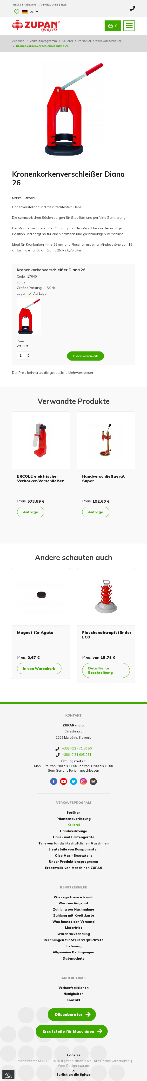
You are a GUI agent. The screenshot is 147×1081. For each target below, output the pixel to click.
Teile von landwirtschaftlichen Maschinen (73, 843)
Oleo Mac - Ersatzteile (73, 855)
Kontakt (73, 1000)
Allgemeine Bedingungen (73, 952)
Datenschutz (74, 958)
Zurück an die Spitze (73, 1072)
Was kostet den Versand (73, 922)
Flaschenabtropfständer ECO (106, 634)
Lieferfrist (73, 928)
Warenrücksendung (73, 934)
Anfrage (30, 512)
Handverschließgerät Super (103, 478)
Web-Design (67, 1066)
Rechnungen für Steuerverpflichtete (73, 940)
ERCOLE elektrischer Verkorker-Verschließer (40, 478)
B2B (64, 4)
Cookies (73, 1055)
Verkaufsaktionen (74, 988)
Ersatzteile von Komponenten (73, 849)
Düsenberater (73, 1014)
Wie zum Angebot (73, 903)
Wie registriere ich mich (74, 897)
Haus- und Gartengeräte (73, 837)
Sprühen (73, 812)
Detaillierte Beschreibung (100, 670)
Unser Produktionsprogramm (73, 861)
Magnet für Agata (35, 632)
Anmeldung (49, 4)
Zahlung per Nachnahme (73, 909)
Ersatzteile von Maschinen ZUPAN (73, 868)
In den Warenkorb (39, 668)
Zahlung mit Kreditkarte (73, 915)
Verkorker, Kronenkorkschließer (99, 41)
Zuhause (18, 41)
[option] (41, 467)
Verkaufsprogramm (43, 41)
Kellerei (67, 41)
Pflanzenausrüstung (73, 819)
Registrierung (25, 4)
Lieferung (73, 946)
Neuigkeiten (74, 994)
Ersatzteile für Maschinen (72, 1031)
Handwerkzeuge (73, 831)
